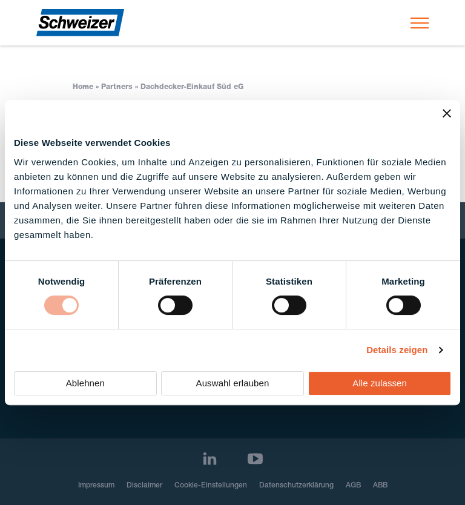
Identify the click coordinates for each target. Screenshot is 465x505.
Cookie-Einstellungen (210, 485)
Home (83, 87)
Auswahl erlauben (232, 383)
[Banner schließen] (447, 113)
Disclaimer (144, 485)
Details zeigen (396, 350)
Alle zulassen (379, 383)
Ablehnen (85, 383)
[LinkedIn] (209, 458)
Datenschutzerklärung (296, 485)
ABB (380, 485)
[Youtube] (255, 458)
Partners (117, 87)
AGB (353, 485)
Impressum (96, 485)
